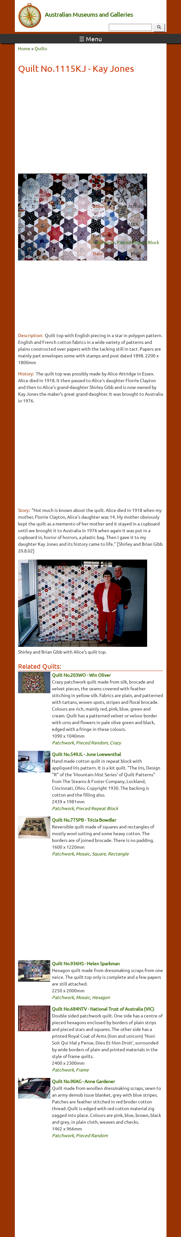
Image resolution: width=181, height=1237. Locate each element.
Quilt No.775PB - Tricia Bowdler (84, 820)
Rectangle (118, 853)
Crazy (115, 742)
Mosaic (83, 853)
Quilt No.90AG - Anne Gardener (83, 1081)
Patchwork (104, 242)
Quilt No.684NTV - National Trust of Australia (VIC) (103, 1009)
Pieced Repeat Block (138, 242)
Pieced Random (92, 742)
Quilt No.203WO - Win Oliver (81, 675)
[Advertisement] (90, 125)
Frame (82, 1069)
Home (24, 48)
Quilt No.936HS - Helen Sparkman (86, 963)
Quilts (41, 48)
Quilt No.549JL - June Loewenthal (86, 754)
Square (99, 853)
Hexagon (101, 997)
